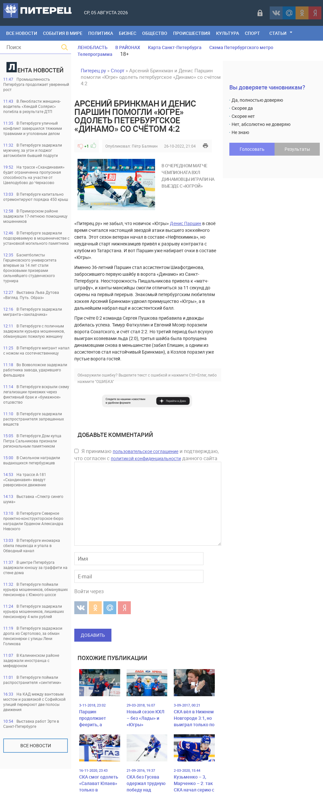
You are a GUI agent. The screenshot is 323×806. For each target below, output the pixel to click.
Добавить (93, 635)
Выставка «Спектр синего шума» (33, 499)
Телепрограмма (95, 54)
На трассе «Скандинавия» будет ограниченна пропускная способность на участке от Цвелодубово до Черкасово (34, 174)
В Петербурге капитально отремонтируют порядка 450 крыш (35, 196)
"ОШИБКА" (104, 381)
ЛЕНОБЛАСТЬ (93, 47)
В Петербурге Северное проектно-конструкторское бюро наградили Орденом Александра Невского (33, 521)
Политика (100, 33)
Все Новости (21, 33)
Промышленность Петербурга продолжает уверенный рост (36, 84)
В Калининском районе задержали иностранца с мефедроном (31, 660)
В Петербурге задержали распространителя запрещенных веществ (33, 419)
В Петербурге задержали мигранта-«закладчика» (32, 311)
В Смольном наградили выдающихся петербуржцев (31, 460)
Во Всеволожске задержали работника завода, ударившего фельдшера (35, 369)
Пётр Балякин (145, 146)
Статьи (278, 33)
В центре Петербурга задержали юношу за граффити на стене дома (35, 567)
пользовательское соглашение (145, 451)
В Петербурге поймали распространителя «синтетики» (32, 680)
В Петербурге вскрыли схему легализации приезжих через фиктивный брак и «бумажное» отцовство (36, 394)
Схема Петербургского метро (241, 47)
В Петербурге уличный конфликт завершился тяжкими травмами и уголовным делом (32, 128)
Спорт (252, 33)
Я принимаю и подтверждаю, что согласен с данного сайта (146, 455)
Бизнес (127, 33)
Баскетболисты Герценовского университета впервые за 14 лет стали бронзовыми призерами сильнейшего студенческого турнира (30, 267)
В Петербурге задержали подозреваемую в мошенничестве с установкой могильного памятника (36, 238)
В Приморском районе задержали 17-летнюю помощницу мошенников (35, 216)
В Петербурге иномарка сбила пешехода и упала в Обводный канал (31, 545)
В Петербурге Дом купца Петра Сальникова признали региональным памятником (32, 441)
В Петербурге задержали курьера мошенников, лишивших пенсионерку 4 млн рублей (33, 611)
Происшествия (191, 33)
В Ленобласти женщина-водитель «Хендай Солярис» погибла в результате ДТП (32, 106)
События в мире (62, 33)
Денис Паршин (185, 223)
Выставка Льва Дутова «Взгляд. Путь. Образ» (31, 295)
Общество (154, 33)
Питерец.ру (93, 70)
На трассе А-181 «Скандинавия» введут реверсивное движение (24, 479)
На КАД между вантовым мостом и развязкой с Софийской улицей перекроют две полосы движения (34, 701)
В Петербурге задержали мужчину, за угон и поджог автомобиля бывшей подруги (32, 150)
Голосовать (252, 149)
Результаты (297, 149)
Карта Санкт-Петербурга (175, 47)
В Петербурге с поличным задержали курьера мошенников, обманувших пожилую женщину (34, 331)
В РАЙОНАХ (127, 47)
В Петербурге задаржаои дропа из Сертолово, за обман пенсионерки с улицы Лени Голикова (32, 635)
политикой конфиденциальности (146, 458)
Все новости (35, 745)
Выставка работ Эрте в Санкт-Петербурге (31, 723)
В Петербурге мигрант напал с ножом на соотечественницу (36, 350)
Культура (227, 33)
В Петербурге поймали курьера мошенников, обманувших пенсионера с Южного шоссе (35, 589)
